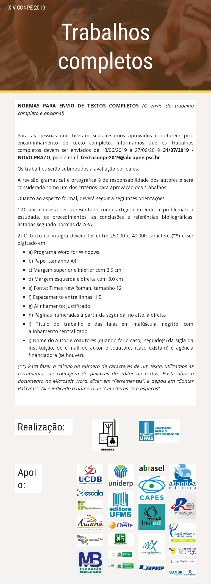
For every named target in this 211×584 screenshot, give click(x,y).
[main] (105, 47)
